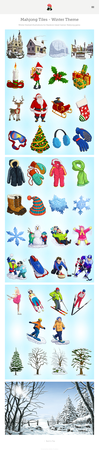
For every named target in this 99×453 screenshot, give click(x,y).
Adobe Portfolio (53, 449)
